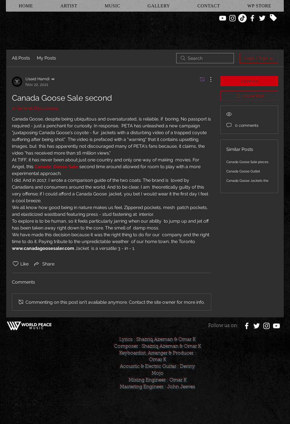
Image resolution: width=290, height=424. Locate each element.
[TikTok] (242, 18)
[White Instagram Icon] (232, 18)
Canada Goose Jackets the (247, 181)
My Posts (46, 58)
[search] (205, 58)
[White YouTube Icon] (222, 18)
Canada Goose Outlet (243, 171)
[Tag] (273, 17)
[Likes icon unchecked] (15, 263)
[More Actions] (207, 79)
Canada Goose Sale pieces (247, 162)
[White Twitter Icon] (262, 18)
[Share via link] (43, 263)
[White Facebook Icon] (252, 18)
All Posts (21, 58)
